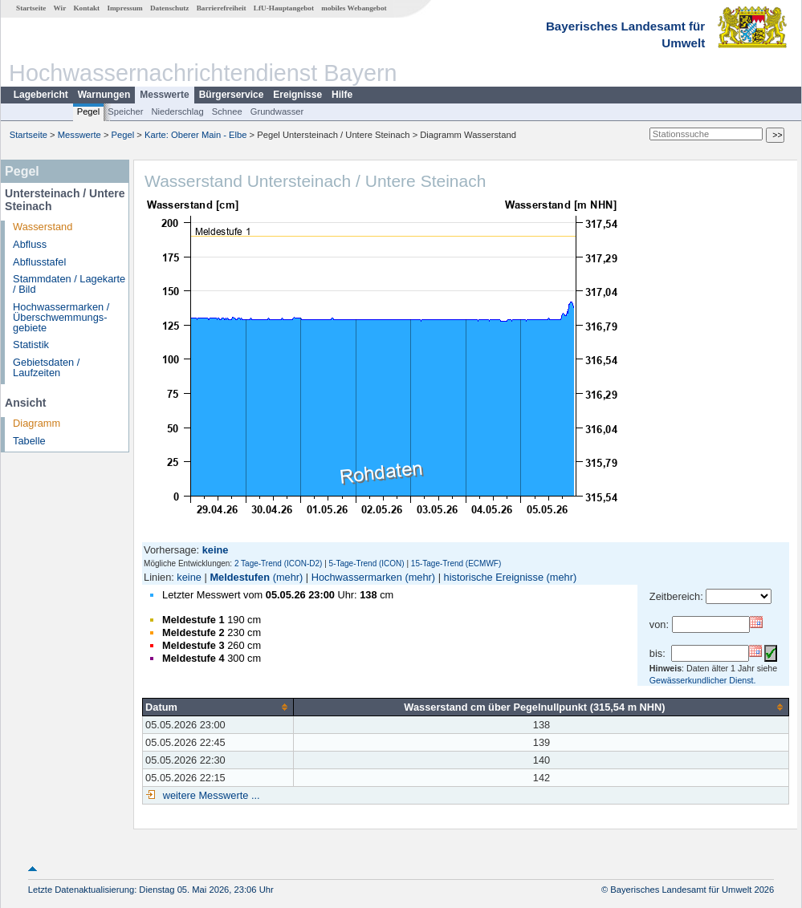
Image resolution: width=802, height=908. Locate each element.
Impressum (124, 8)
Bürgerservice (231, 94)
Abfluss (30, 244)
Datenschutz (169, 8)
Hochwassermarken (356, 577)
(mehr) (288, 577)
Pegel (88, 111)
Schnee (227, 111)
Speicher (125, 111)
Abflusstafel (39, 262)
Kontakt (86, 8)
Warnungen (104, 94)
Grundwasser (277, 111)
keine (189, 577)
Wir (60, 8)
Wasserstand (42, 227)
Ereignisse (297, 94)
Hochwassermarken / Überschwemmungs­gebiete (61, 317)
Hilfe (342, 94)
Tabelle (29, 441)
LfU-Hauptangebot (284, 8)
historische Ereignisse (493, 577)
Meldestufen (240, 577)
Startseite (31, 8)
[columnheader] (218, 706)
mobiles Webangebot (353, 8)
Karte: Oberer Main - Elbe (195, 135)
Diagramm (36, 423)
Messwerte (164, 94)
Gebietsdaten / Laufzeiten (46, 367)
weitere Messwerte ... (209, 795)
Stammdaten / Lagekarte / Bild (69, 284)
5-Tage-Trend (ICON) (367, 563)
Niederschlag (177, 111)
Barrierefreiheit (221, 8)
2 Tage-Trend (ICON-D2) (278, 563)
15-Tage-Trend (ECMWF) (456, 563)
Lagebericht (41, 94)
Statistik (31, 344)
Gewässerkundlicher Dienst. (702, 680)
